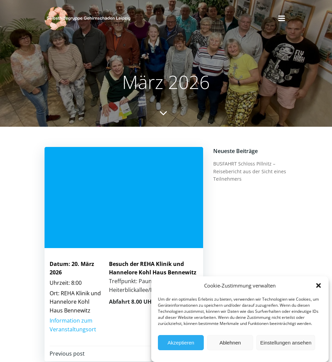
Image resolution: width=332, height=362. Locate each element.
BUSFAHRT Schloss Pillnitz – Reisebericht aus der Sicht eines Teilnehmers (249, 171)
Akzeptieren (180, 343)
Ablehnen (230, 343)
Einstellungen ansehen (285, 343)
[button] (318, 285)
